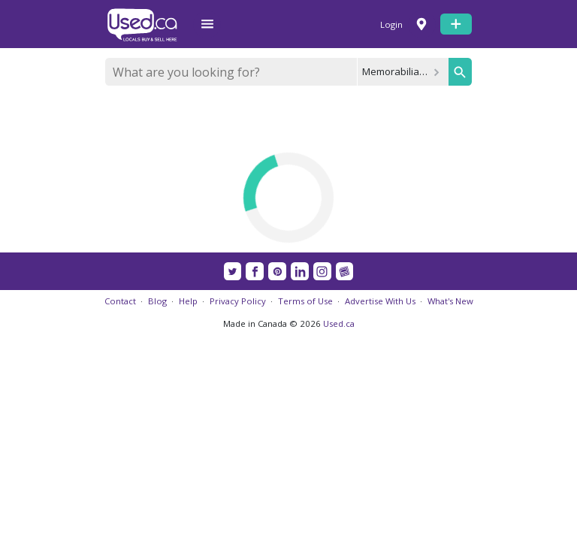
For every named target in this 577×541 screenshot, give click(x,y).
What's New (450, 301)
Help (188, 301)
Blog (157, 301)
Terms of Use (305, 301)
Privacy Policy (238, 301)
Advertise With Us (380, 301)
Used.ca (339, 323)
